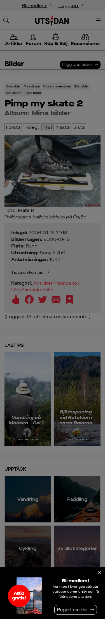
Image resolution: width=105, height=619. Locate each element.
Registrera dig (72, 610)
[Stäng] (99, 572)
